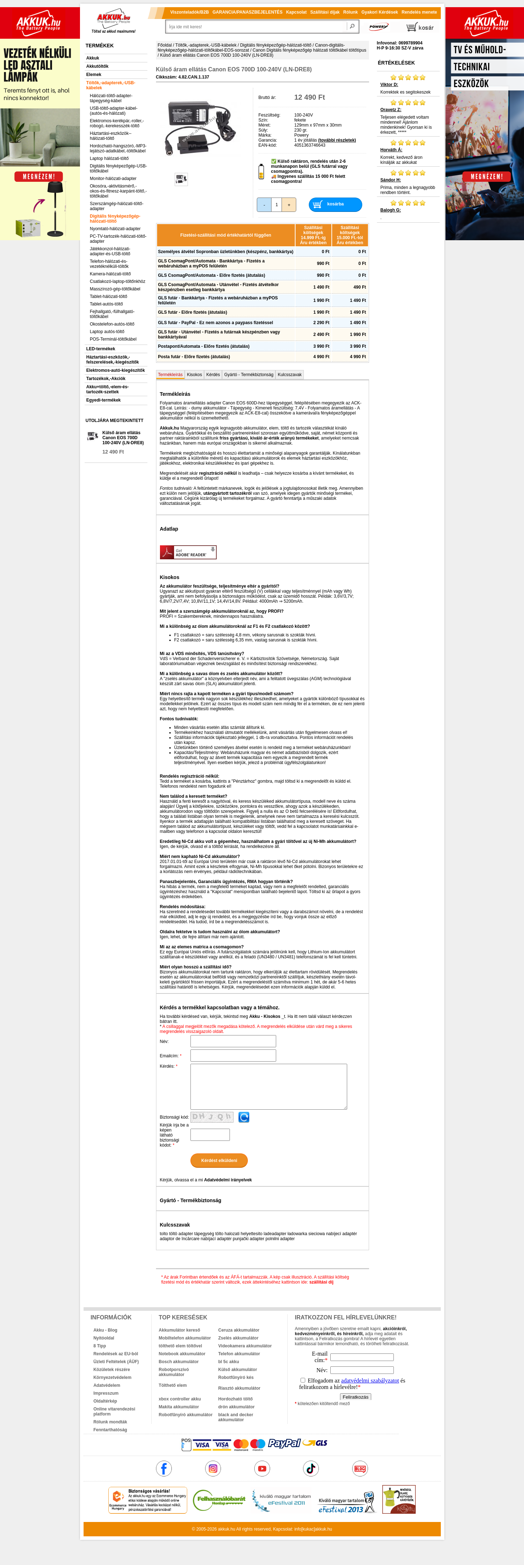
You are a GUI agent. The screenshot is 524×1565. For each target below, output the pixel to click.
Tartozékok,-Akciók (106, 378)
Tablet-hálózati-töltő (108, 296)
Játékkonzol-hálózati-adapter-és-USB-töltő (110, 251)
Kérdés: (169, 1066)
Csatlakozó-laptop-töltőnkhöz (118, 281)
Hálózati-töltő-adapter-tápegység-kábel (111, 98)
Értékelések (396, 63)
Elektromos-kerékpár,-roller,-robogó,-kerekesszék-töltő (117, 123)
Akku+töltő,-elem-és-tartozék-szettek (107, 389)
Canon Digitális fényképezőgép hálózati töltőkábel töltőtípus (309, 50)
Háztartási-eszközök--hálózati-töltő (111, 136)
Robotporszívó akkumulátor (174, 1372)
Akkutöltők (97, 66)
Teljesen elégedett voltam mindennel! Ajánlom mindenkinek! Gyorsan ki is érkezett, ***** (408, 117)
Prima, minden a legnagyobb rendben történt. (408, 182)
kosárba (335, 204)
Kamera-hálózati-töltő (110, 273)
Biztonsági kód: (174, 1117)
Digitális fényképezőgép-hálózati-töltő (115, 219)
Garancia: (268, 140)
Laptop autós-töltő (107, 331)
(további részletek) (337, 140)
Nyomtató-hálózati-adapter (115, 228)
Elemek (94, 74)
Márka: (265, 135)
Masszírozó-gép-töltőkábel (115, 288)
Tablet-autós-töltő (106, 304)
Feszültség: (269, 115)
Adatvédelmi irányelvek (228, 1179)
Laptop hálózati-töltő (109, 158)
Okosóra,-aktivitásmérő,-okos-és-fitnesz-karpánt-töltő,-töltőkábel (118, 191)
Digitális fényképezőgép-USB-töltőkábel (118, 168)
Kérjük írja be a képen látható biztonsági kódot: (174, 1135)
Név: (164, 1041)
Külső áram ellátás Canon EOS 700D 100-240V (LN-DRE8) (123, 437)
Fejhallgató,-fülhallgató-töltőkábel (112, 314)
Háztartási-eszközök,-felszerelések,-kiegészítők (112, 360)
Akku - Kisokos (264, 1016)
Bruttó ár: (267, 97)
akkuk (223, 1529)
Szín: (263, 120)
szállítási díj (321, 1282)
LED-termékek (100, 348)
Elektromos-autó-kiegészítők (115, 370)
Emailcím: (171, 1055)
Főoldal (165, 45)
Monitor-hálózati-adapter (113, 178)
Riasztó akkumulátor (239, 1388)
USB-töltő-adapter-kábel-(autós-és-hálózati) (114, 111)
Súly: (263, 130)
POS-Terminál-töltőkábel (113, 339)
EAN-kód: (268, 145)
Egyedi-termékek (103, 400)
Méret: (265, 125)
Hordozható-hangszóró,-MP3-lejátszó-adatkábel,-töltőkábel (118, 148)
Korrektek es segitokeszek (408, 84)
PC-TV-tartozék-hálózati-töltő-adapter (118, 239)
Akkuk (92, 58)
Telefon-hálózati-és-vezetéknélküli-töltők (109, 264)
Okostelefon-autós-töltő (112, 324)
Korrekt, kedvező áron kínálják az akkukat (408, 152)
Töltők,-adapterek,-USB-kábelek (111, 85)
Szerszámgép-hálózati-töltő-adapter (116, 206)
